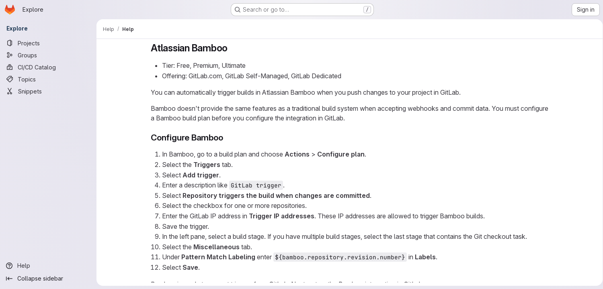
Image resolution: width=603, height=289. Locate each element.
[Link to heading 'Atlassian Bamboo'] (231, 48)
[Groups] (48, 55)
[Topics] (48, 79)
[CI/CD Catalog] (48, 67)
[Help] (48, 265)
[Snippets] (48, 91)
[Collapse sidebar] (48, 278)
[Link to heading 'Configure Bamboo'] (226, 137)
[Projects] (48, 43)
